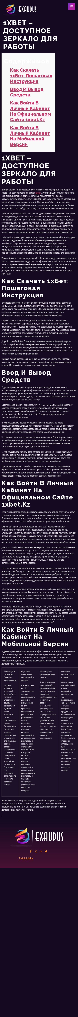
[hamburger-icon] (71, 6)
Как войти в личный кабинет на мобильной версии (30, 136)
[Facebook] (30, 851)
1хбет (38, 192)
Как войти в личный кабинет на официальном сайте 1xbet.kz (30, 111)
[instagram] (36, 851)
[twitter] (46, 851)
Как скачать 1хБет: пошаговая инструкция (31, 75)
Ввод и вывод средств (27, 91)
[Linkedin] (41, 851)
